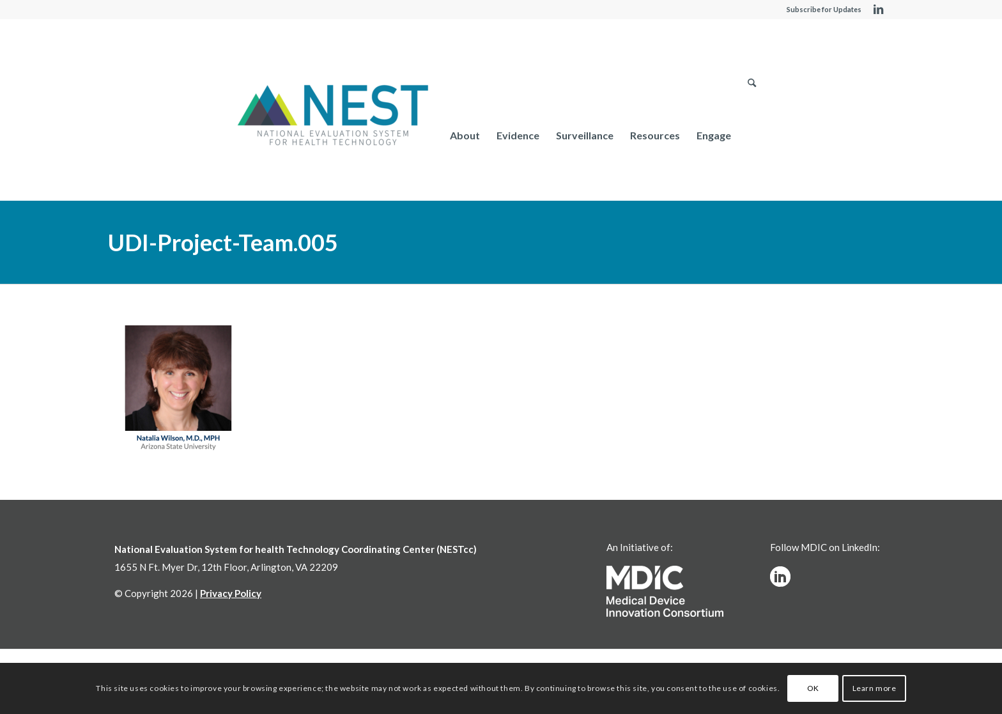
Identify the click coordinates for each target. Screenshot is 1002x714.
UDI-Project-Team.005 (223, 242)
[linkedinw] (780, 576)
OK (813, 688)
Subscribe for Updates (824, 9)
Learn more (874, 688)
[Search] (751, 135)
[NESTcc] (333, 116)
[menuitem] (465, 135)
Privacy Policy (230, 593)
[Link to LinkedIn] (878, 9)
